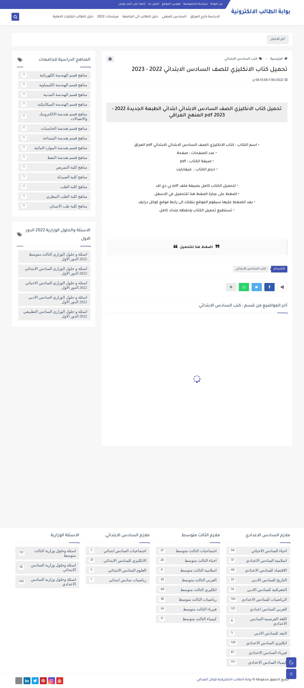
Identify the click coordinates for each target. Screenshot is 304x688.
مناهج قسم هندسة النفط (54, 157)
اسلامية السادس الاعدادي (258, 560)
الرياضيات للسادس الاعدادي (258, 599)
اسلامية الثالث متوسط (188, 570)
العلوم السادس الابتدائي (117, 570)
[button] (269, 287)
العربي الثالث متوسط (188, 580)
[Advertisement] (152, 489)
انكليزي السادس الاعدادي (258, 643)
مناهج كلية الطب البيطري (54, 196)
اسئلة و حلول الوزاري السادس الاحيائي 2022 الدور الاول (56, 285)
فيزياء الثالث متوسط (188, 609)
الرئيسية (278, 59)
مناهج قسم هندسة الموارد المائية (54, 148)
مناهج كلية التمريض (54, 167)
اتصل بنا (153, 4)
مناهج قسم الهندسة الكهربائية (54, 75)
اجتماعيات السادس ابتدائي (117, 551)
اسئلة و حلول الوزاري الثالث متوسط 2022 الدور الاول (58, 256)
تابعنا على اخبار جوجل (132, 4)
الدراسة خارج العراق (205, 17)
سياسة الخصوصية (195, 4)
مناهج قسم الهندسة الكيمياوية (54, 85)
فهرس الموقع (171, 4)
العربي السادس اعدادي (258, 609)
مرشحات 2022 (108, 17)
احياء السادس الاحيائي (258, 551)
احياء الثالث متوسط (188, 560)
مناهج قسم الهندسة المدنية (54, 94)
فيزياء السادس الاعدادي (258, 652)
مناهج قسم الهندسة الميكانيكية (54, 104)
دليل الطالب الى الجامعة (140, 17)
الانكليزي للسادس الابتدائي (117, 560)
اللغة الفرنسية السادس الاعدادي (258, 621)
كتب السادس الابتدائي (243, 59)
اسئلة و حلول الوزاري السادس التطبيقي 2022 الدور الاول (55, 314)
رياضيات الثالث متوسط (188, 599)
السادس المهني (174, 17)
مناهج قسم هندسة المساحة (54, 138)
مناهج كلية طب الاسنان (54, 206)
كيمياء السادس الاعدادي (258, 662)
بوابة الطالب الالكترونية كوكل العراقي (224, 680)
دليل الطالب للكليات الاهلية (73, 17)
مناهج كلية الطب (54, 186)
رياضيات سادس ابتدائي (117, 580)
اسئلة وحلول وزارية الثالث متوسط (47, 553)
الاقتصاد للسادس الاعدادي (258, 570)
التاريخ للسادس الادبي (258, 580)
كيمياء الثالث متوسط (188, 619)
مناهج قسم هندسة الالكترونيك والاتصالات (54, 116)
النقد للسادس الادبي (258, 633)
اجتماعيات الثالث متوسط (188, 551)
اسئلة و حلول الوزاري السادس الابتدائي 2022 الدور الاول (56, 271)
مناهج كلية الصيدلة (54, 177)
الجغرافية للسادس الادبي (258, 589)
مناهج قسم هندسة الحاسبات (54, 128)
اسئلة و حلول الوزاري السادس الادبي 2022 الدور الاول (57, 299)
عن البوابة (216, 4)
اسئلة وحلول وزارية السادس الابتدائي (47, 567)
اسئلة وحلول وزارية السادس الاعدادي (47, 581)
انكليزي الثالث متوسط (188, 589)
